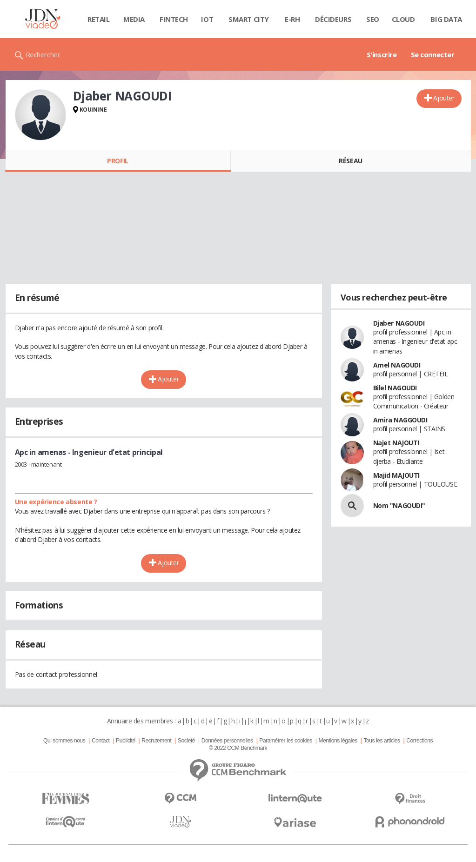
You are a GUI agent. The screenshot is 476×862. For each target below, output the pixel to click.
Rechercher (43, 54)
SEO (372, 19)
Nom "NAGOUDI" (399, 505)
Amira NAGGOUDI (400, 419)
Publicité (125, 740)
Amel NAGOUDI (397, 365)
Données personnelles (227, 740)
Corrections (419, 740)
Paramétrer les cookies (285, 740)
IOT (207, 19)
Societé (186, 740)
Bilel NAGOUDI (395, 387)
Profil (117, 160)
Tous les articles (381, 740)
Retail (98, 19)
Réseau (350, 160)
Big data (446, 19)
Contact (100, 740)
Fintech (174, 19)
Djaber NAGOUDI (399, 323)
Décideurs (333, 19)
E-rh (292, 19)
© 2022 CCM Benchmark (238, 748)
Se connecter (433, 54)
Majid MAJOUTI (396, 475)
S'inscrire (382, 54)
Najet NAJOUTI (396, 442)
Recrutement (156, 740)
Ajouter (443, 98)
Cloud (403, 19)
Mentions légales (337, 740)
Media (134, 19)
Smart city (248, 19)
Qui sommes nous (64, 740)
